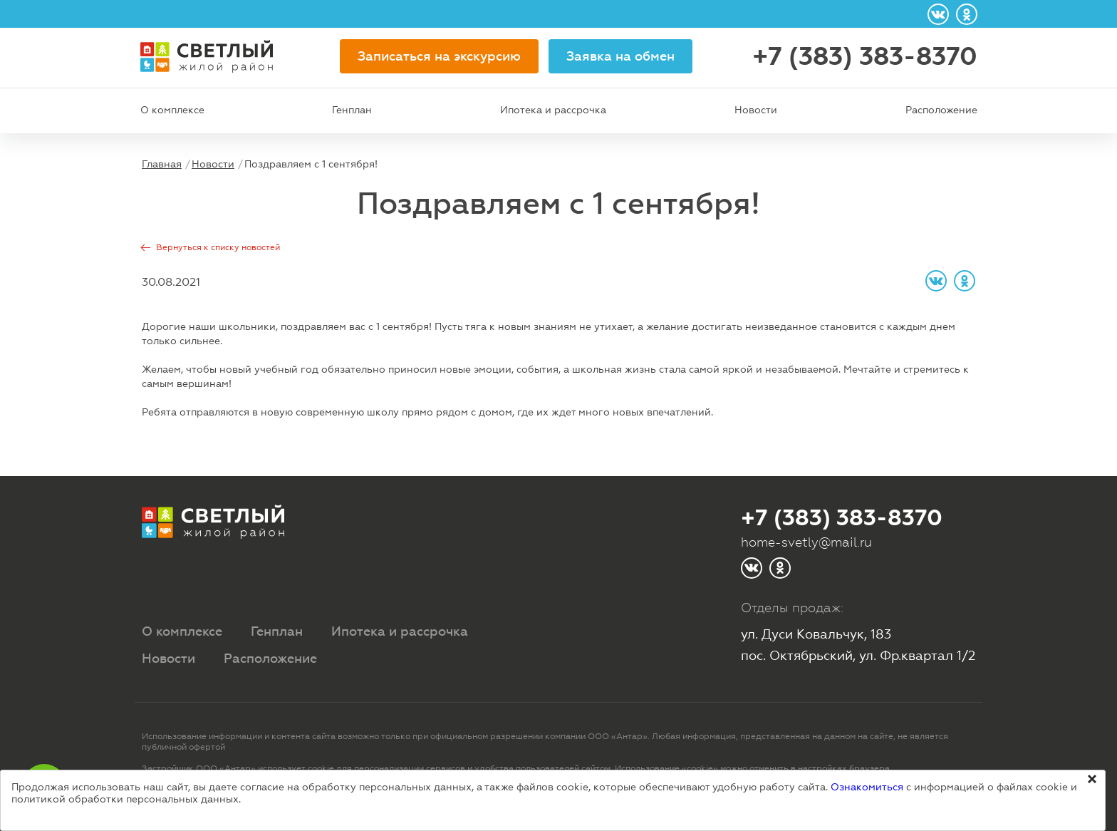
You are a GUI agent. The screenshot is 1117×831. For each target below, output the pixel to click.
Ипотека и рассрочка (553, 109)
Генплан (352, 109)
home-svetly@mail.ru (806, 542)
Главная (162, 164)
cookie (321, 768)
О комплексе (172, 109)
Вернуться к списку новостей (218, 247)
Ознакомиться (867, 787)
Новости (755, 109)
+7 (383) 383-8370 (864, 56)
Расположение (941, 109)
